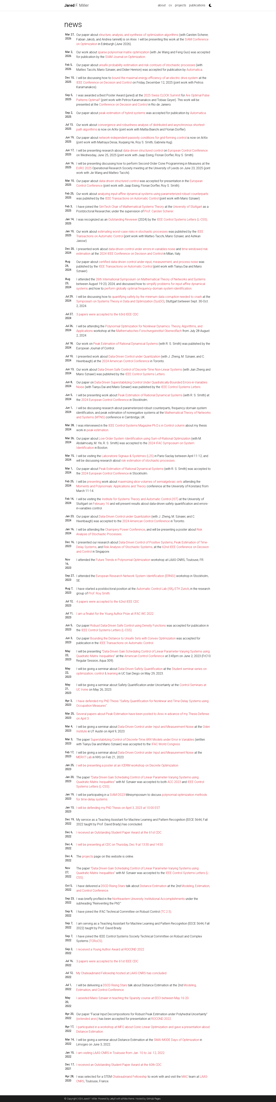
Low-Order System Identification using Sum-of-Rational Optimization (145, 438)
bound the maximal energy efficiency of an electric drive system (155, 78)
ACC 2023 (174, 782)
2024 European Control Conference (105, 400)
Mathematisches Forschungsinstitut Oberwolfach (149, 331)
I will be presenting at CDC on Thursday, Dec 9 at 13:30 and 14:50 (119, 844)
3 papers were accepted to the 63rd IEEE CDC (107, 314)
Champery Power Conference (125, 529)
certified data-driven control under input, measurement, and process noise (148, 262)
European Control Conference (188, 150)
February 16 (101, 503)
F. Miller (76, 5)
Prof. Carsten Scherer (158, 211)
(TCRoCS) (95, 941)
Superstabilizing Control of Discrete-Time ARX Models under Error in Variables (142, 739)
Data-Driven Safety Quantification (140, 669)
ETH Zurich (182, 589)
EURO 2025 (84, 168)
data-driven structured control (143, 150)
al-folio (124, 1098)
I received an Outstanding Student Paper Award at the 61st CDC (118, 832)
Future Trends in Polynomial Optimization (123, 560)
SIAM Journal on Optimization (125, 57)
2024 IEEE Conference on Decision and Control (131, 253)
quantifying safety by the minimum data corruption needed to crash (157, 297)
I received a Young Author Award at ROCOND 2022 (110, 949)
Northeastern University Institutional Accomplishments (148, 899)
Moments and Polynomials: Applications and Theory (111, 486)
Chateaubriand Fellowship (130, 1076)
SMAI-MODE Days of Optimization (176, 1040)
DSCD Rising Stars (113, 886)
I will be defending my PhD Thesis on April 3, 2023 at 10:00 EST (118, 808)
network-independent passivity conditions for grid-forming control (142, 137)
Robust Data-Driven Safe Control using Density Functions (128, 625)
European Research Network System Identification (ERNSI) (135, 576)
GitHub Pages (153, 1098)
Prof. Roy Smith (99, 593)
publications (197, 5)
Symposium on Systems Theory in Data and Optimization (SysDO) (120, 301)
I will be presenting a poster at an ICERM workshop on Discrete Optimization (127, 765)
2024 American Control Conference (126, 361)
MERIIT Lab (84, 757)
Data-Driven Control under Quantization (134, 356)
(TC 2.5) (166, 911)
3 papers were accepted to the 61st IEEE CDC (107, 961)
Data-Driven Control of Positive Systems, (146, 542)
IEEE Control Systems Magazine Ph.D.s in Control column (146, 425)
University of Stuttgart (187, 206)
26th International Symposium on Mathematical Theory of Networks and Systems (150, 279)
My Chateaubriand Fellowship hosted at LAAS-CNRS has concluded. (121, 973)
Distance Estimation (153, 886)
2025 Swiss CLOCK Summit (162, 95)
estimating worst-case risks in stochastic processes (133, 231)
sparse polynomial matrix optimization (123, 52)
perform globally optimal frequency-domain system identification (147, 288)
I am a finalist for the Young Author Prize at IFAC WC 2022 (115, 613)
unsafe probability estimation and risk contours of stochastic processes (147, 65)
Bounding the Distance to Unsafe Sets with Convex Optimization (133, 638)
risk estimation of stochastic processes (148, 460)
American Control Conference (144, 656)
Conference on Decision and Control (123, 104)
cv (170, 5)
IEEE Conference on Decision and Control (104, 82)
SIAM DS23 (117, 795)
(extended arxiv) (87, 1019)
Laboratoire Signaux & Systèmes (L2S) (128, 456)
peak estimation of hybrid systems (122, 113)
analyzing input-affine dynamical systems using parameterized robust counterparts (153, 194)
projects (180, 5)
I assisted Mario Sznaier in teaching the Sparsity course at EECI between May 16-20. (132, 998)
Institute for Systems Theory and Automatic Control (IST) (140, 499)
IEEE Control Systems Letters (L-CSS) (182, 219)
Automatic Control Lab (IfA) (154, 589)
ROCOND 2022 (161, 1019)
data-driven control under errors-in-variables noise (141, 249)
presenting (94, 481)
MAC (185, 1076)
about (162, 5)
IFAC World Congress (165, 744)
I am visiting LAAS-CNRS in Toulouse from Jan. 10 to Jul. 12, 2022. (120, 1053)
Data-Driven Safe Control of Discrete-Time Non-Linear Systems (140, 369)
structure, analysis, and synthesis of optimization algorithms (138, 35)
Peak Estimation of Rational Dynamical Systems (125, 343)
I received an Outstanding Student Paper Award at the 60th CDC (118, 1065)
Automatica (194, 69)
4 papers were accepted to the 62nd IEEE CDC (107, 601)
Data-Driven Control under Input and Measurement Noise (156, 727)
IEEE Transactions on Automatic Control (132, 198)
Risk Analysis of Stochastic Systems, (128, 547)
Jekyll (113, 1098)
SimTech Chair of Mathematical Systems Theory (131, 206)
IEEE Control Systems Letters (145, 374)
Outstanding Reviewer (122, 219)
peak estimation (97, 430)
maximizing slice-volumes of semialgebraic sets (150, 481)
